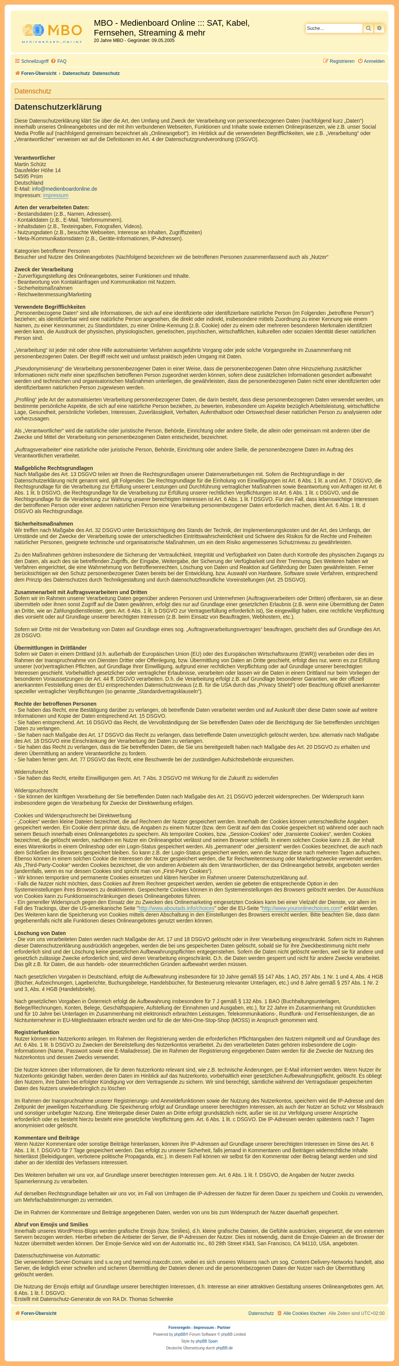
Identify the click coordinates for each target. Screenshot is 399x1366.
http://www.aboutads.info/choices (176, 908)
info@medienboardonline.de (64, 189)
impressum (56, 195)
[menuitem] (58, 61)
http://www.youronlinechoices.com (301, 908)
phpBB (179, 1334)
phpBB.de (224, 1348)
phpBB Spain (207, 1341)
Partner (224, 1328)
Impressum (204, 1328)
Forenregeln (179, 1328)
